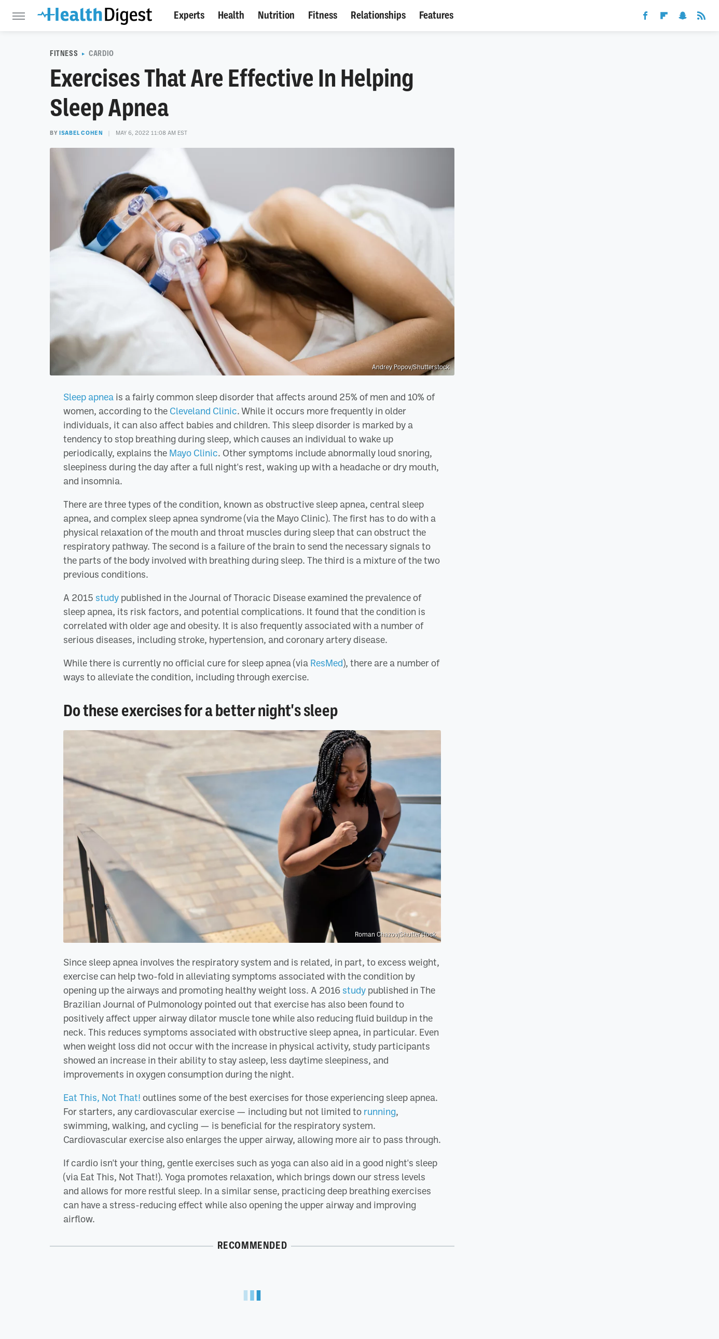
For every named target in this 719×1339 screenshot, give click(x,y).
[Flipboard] (664, 18)
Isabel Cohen (81, 132)
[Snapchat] (682, 18)
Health (231, 15)
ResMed (326, 662)
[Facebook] (645, 18)
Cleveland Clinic (203, 410)
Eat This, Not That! (102, 1097)
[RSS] (701, 18)
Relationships (378, 15)
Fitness (322, 15)
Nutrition (276, 15)
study (106, 597)
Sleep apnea (88, 396)
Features (436, 15)
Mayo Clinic (193, 452)
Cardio (101, 53)
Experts (189, 15)
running (380, 1111)
